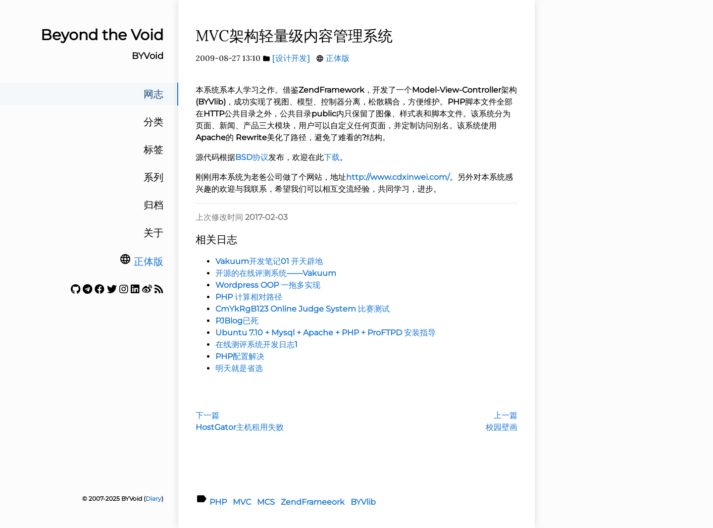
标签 (153, 150)
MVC (242, 502)
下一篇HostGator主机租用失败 (240, 421)
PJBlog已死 (236, 320)
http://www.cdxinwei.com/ (398, 177)
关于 (153, 233)
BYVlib (363, 502)
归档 (153, 205)
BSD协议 (251, 157)
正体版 (148, 261)
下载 (332, 157)
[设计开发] (291, 58)
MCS (266, 502)
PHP (218, 502)
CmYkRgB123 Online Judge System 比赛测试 (302, 309)
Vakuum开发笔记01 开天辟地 (269, 261)
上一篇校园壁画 (501, 421)
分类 (153, 122)
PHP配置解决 (239, 356)
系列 (153, 177)
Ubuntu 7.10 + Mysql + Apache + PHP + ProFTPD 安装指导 (325, 332)
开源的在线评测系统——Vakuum (275, 273)
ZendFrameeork (313, 502)
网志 (153, 94)
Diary (153, 498)
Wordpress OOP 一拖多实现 (267, 285)
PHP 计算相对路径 (248, 297)
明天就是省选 (239, 368)
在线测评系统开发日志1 (256, 344)
